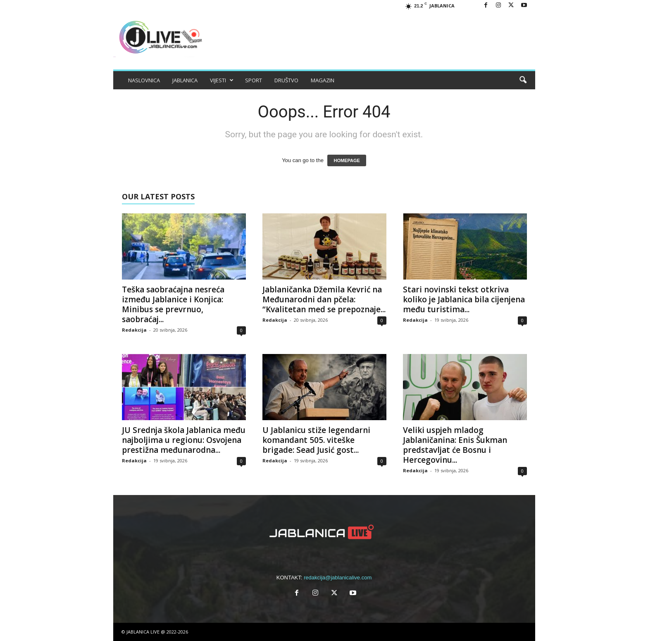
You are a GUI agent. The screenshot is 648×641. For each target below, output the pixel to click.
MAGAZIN (322, 80)
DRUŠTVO (286, 80)
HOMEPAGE (347, 160)
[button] (523, 80)
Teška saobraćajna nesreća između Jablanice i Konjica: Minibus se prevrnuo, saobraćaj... (173, 304)
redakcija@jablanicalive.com (338, 577)
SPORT (253, 80)
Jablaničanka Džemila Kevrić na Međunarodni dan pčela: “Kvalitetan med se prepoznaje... (324, 299)
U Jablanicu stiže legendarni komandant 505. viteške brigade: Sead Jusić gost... (316, 440)
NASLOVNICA (144, 80)
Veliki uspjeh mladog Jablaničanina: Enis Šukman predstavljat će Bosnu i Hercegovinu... (455, 445)
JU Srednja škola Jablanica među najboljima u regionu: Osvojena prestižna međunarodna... (183, 440)
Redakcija (134, 330)
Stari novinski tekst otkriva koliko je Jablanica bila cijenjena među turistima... (464, 299)
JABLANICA (185, 80)
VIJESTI (221, 80)
